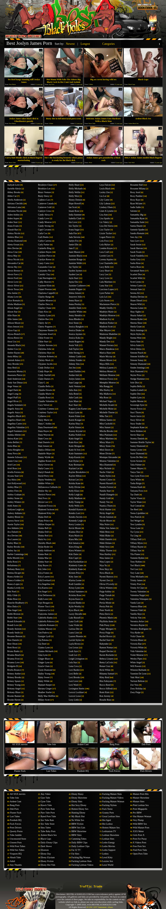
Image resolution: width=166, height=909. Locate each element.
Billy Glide (12, 595)
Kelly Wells (74, 506)
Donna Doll (43, 532)
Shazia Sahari (136, 315)
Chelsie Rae (43, 319)
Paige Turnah (105, 595)
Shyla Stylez (136, 334)
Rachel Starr (105, 640)
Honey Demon (75, 200)
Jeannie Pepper (75, 289)
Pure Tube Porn (48, 812)
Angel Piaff (12, 397)
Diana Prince (44, 520)
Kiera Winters (75, 550)
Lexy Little (74, 700)
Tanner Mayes (136, 468)
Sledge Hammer (137, 379)
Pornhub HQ (83, 770)
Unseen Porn (16, 842)
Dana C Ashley (45, 423)
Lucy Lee (104, 274)
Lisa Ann (104, 215)
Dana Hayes (43, 431)
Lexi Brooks (74, 677)
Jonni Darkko (75, 371)
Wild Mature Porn (141, 827)
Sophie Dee (135, 394)
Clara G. (42, 382)
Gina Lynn (43, 655)
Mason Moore (106, 360)
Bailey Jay (12, 550)
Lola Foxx (104, 241)
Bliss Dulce (12, 606)
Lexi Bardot (74, 670)
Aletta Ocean (13, 244)
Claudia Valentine (46, 401)
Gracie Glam (44, 666)
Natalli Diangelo (107, 494)
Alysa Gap (12, 330)
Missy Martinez (107, 438)
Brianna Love (13, 662)
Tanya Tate (135, 472)
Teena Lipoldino (137, 513)
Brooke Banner (14, 696)
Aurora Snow (13, 520)
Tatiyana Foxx (136, 491)
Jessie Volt (73, 345)
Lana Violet (74, 625)
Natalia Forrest (106, 487)
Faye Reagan (44, 603)
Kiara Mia (73, 539)
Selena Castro (136, 285)
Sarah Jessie (135, 244)
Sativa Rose (135, 267)
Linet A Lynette (107, 211)
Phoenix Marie (106, 617)
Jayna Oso (73, 282)
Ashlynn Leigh (14, 509)
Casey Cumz (44, 263)
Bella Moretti (13, 558)
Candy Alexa (44, 215)
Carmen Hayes (44, 252)
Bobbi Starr (12, 617)
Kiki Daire (73, 554)
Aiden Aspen (13, 218)
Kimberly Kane (76, 569)
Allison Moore (14, 323)
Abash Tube (15, 857)
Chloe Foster (44, 338)
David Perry (43, 476)
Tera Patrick (135, 517)
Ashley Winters (14, 502)
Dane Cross (43, 438)
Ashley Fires (13, 491)
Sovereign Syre (137, 405)
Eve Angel (43, 591)
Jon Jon (72, 367)
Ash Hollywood (14, 483)
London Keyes (106, 248)
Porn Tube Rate (48, 809)
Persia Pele (105, 606)
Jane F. (72, 248)
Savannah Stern (137, 270)
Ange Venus (12, 386)
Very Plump (138, 820)
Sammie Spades (137, 229)
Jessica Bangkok (76, 326)
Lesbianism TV (109, 831)
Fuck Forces (114, 770)
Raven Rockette (107, 655)
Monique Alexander (109, 457)
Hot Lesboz (107, 824)
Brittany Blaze (13, 692)
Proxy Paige (105, 632)
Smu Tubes (46, 827)
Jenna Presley (75, 304)
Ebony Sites (76, 801)
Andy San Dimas (15, 382)
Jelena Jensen (75, 293)
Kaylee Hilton (75, 476)
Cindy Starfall (44, 375)
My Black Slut (78, 816)
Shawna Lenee (137, 308)
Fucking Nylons (109, 805)
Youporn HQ (16, 854)
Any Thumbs (16, 865)
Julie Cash (73, 397)
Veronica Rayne (137, 625)
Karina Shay (74, 423)
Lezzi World (107, 865)
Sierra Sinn (135, 341)
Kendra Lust (74, 513)
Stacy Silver (135, 420)
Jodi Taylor (74, 349)
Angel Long (12, 394)
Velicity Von (135, 617)
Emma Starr (43, 562)
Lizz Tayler (105, 229)
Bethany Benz (13, 569)
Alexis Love (12, 282)
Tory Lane (135, 573)
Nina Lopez (105, 562)
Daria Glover (44, 465)
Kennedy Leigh (76, 520)
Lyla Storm (105, 300)
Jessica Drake (75, 330)
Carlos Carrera (44, 241)
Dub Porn (146, 743)
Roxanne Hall (136, 185)
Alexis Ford (12, 278)
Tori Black (135, 565)
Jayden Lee (74, 274)
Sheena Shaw (136, 323)
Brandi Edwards (14, 621)
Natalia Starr (105, 491)
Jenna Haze (74, 300)
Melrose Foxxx (106, 379)
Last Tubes (51, 770)
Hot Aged (106, 820)
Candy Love (43, 218)
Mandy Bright (106, 338)
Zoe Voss (134, 685)
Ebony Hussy (77, 794)
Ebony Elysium (48, 857)
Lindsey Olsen (106, 207)
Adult (12, 861)
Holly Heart (74, 185)
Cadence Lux (44, 200)
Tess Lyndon (136, 524)
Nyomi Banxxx (106, 576)
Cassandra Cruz (45, 267)
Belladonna (12, 565)
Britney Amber (14, 673)
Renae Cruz (105, 666)
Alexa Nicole (13, 259)
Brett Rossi (12, 647)
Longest (85, 43)
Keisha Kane (74, 483)
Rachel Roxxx (106, 636)
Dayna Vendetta (45, 479)
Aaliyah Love (13, 185)
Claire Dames (44, 379)
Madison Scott (106, 326)
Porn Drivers (146, 770)
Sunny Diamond (137, 446)
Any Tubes (45, 794)
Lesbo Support (108, 850)
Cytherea (42, 416)
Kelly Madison (75, 498)
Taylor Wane (136, 502)
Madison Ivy (105, 319)
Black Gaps (46, 839)
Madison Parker (107, 323)
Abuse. (110, 907)
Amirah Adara (13, 360)
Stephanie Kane (137, 427)
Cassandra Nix (44, 270)
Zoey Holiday (136, 688)
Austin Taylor (13, 524)
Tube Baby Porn (48, 831)
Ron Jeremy (105, 696)
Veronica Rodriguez (139, 629)
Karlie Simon (75, 427)
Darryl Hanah (44, 472)
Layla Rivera (75, 644)
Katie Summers (76, 453)
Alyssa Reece (13, 338)
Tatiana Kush (136, 487)
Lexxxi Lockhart (76, 692)
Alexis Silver (13, 285)
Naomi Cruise (106, 479)
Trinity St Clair (137, 588)
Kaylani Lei (74, 468)
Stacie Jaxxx (136, 416)
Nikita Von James (107, 528)
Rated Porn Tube (48, 816)
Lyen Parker (105, 293)
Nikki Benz (105, 532)
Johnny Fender (75, 360)
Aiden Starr (12, 222)
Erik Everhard (44, 580)
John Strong (74, 353)
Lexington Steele (76, 688)
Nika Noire (105, 524)
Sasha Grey (135, 259)
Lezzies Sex (107, 861)
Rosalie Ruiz (105, 700)
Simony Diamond (138, 364)
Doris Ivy (42, 539)
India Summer (75, 215)
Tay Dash (134, 494)
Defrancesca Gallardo (48, 487)
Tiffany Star (135, 550)
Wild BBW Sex (140, 824)
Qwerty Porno (16, 831)
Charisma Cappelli (46, 293)
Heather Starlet (45, 692)
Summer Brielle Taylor (140, 442)
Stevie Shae (135, 435)
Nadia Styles (105, 476)
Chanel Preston (45, 289)
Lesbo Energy (108, 842)
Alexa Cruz (12, 252)
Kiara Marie (74, 535)
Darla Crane (43, 468)
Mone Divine (105, 453)
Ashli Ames (12, 506)
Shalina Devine (137, 297)
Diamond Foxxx (45, 506)
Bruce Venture (44, 192)
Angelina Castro (14, 423)
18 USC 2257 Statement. (96, 907)
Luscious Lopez (107, 289)
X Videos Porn (139, 842)
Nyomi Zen (105, 580)
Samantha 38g (136, 215)
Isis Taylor (73, 226)
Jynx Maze (74, 401)
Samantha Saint (137, 222)
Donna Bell (43, 528)
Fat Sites (75, 854)
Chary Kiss (43, 312)
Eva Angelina (44, 584)
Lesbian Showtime (110, 835)
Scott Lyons (135, 282)
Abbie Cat (12, 196)
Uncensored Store (18, 839)
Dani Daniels (44, 442)
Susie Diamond (137, 453)
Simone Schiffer (137, 356)
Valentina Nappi (137, 595)
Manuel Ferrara (107, 345)
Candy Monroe (45, 222)
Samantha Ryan (137, 218)
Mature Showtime (141, 798)
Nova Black (105, 573)
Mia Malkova (106, 394)
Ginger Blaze (44, 659)
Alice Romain (13, 300)
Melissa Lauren (107, 367)
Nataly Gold (105, 498)
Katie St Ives (74, 450)
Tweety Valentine (138, 591)
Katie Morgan (75, 446)
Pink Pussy (105, 625)
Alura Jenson (13, 326)
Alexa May (12, 256)
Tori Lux (134, 569)
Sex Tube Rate (47, 820)
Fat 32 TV (76, 850)
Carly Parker (44, 244)
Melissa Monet (106, 371)
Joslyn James (75, 379)
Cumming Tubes (78, 839)
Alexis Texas (13, 289)
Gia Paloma (43, 640)
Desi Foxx (42, 498)
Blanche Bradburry (16, 603)
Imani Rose (74, 211)
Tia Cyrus (134, 532)
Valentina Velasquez (139, 599)
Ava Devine (12, 535)
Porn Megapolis (140, 809)
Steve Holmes (136, 431)
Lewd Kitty (107, 857)
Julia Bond (73, 394)
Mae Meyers (105, 330)
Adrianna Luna (14, 207)
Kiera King (74, 547)
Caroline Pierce (45, 256)
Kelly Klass (74, 491)
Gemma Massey (45, 629)
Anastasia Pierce (14, 375)
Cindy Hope (43, 371)
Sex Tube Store (48, 824)
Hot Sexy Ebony (78, 805)
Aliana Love (13, 297)
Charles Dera (44, 304)
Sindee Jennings (137, 367)
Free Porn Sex (139, 846)
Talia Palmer (136, 465)
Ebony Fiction (47, 861)
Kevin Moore (75, 528)
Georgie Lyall (44, 636)
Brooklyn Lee (44, 188)
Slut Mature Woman (142, 816)
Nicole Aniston (106, 517)
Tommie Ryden (137, 558)
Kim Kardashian (76, 562)
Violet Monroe (137, 655)
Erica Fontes (43, 573)
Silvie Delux (136, 349)
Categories (108, 43)
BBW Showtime (78, 831)
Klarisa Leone (75, 580)
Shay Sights (135, 312)
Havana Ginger (45, 688)
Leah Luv (73, 655)
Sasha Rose (135, 263)
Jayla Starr (73, 278)
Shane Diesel (136, 300)
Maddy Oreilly (106, 308)
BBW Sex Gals (78, 827)
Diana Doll (43, 517)
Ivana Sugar (74, 229)
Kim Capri (73, 558)
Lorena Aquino (106, 259)
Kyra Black (74, 610)
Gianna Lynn (44, 647)
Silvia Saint (135, 345)
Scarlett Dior (136, 274)
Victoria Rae (136, 644)
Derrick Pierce (44, 494)
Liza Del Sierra (106, 226)
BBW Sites (76, 835)
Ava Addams (13, 528)
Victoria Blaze (136, 640)
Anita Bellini (13, 442)
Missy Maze (105, 442)
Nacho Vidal (105, 472)
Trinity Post (135, 584)
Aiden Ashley (13, 215)
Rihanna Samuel (107, 673)
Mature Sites (138, 801)
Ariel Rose (12, 468)
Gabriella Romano (46, 625)
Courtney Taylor (45, 412)
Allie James (12, 319)
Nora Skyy (104, 569)
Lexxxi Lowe (75, 696)
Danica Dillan (44, 450)
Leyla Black (105, 188)
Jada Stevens (74, 237)
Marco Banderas (107, 349)
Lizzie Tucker (106, 233)
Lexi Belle (73, 673)
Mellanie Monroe (107, 375)
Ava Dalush (12, 532)
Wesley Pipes (136, 659)
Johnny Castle (75, 356)
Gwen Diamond (45, 670)
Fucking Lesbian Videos (82, 865)
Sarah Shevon (136, 248)
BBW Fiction (77, 824)
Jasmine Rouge (76, 259)
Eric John (42, 569)
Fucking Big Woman (80, 857)
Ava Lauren (12, 539)
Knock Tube (46, 805)
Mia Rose (104, 397)
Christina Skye (44, 353)
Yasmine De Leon (138, 673)
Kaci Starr (73, 405)
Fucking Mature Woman (113, 801)
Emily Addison (45, 550)
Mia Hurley (105, 390)
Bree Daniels (13, 640)
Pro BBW (137, 812)
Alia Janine (12, 293)
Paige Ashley (105, 591)
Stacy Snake (135, 423)
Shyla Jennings (137, 330)
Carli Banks (43, 237)
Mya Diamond (106, 465)
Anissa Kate (12, 438)
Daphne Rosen (44, 461)
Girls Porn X (138, 835)
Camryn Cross (44, 211)
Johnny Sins (74, 364)
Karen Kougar (75, 420)
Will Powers (135, 666)
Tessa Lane (135, 528)
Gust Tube (45, 798)
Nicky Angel (105, 513)
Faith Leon (43, 599)
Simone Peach (136, 353)
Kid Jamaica (74, 543)
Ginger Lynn (44, 662)
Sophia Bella (136, 386)
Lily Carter (105, 200)
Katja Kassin (74, 457)
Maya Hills (105, 364)
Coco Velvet (43, 405)
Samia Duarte (136, 226)
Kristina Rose (75, 595)
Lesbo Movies (108, 846)
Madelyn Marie (107, 312)
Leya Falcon (105, 185)
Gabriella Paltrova (46, 621)
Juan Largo (74, 382)
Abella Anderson (14, 200)
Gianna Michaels (45, 651)
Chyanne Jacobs (45, 364)
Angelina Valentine (16, 427)
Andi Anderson (14, 379)
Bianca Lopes (13, 584)
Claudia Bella (44, 386)
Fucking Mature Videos (112, 798)
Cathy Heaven (44, 282)
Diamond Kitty (45, 513)
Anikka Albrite (14, 435)
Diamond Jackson (46, 509)
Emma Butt (43, 554)
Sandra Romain (137, 233)
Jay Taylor (73, 267)
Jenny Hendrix (75, 315)
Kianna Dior (74, 532)
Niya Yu (103, 565)
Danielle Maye (44, 453)
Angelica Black (14, 416)
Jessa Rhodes (75, 319)
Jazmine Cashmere (77, 285)
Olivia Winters (106, 588)
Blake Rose (12, 599)
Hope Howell (75, 203)
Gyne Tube (46, 801)
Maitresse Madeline (108, 334)
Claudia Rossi (44, 397)
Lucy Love (104, 278)
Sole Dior (134, 382)
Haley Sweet (44, 677)
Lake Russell (75, 617)
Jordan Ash (74, 375)
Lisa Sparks (105, 218)
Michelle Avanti (107, 405)
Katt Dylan (74, 461)
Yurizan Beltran (137, 681)
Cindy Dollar (44, 367)
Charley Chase (44, 308)
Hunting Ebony (78, 812)
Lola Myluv (105, 244)
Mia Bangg (105, 386)
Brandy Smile (13, 632)
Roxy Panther (136, 196)
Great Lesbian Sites (111, 816)
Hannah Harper (45, 685)
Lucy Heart (105, 270)
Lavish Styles (75, 640)
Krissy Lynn (74, 588)
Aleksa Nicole (13, 233)
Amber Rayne (13, 353)
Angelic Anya (13, 409)
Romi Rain (104, 692)
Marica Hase (105, 353)
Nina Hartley (105, 554)
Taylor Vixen (136, 498)
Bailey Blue (12, 543)
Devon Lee (43, 502)
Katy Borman (75, 465)
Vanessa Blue (136, 606)
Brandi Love (13, 625)
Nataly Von (105, 502)
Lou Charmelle (106, 263)
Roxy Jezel (135, 192)
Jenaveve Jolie (75, 297)
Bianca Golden (14, 580)
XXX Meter (138, 831)
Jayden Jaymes (75, 270)
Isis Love (73, 222)
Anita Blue (12, 446)
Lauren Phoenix (76, 636)
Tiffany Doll (136, 539)
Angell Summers (15, 431)
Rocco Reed (105, 685)
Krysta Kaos (74, 599)
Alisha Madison (14, 304)
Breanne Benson (14, 636)
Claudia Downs (45, 390)
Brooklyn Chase (45, 185)
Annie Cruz (12, 461)
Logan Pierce (105, 237)
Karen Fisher (75, 416)
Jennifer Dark (75, 308)
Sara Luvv (135, 241)
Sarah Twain (136, 252)
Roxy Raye (135, 200)
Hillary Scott (44, 700)
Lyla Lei (103, 297)
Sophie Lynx (136, 397)
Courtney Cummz (46, 409)
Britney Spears (14, 681)
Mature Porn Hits (141, 794)
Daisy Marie (43, 420)
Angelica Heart (14, 420)
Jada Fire (73, 233)
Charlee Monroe (45, 300)
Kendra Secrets (76, 517)
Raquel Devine (106, 651)
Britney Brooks (14, 677)
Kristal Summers (76, 591)
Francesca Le (44, 610)
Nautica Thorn (106, 506)
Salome (133, 211)
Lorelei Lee (105, 256)
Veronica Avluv (137, 621)
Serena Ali (135, 293)
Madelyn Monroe (107, 315)
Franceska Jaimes (46, 614)
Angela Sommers (15, 405)
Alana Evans (13, 226)
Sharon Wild (136, 304)
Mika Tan (104, 416)
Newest (70, 43)
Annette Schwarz (15, 457)
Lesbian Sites (108, 839)
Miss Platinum (106, 435)
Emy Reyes (43, 565)
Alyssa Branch (14, 334)
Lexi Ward (73, 685)
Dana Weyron (44, 435)
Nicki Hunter (105, 509)
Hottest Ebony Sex (79, 809)
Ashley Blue (13, 487)
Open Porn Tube (140, 854)
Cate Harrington (45, 278)
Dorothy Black (44, 543)
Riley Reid (104, 677)
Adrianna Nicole (14, 211)
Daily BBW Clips (79, 842)
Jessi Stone (74, 323)
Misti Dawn (105, 450)
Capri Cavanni (44, 229)
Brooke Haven (13, 700)
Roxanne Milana (137, 188)
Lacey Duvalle (75, 614)
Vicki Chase (135, 636)
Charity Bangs (44, 297)
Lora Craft (104, 252)
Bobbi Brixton (13, 614)
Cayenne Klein (45, 285)
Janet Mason (74, 252)
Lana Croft (74, 621)
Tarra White (135, 479)
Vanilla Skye (136, 614)
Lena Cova (74, 666)
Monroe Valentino (108, 461)
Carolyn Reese (44, 259)
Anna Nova (12, 453)
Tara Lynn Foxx (137, 476)
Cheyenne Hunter (46, 330)
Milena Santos (106, 420)
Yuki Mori (135, 677)
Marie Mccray (106, 356)
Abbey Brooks (13, 192)
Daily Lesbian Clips (80, 846)
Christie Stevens (45, 345)
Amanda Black (14, 345)
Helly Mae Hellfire (46, 696)
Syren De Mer (136, 457)
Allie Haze (12, 315)
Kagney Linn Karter (78, 409)
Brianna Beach (14, 655)
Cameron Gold (44, 207)
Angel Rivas (13, 401)
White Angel (136, 662)
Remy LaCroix (106, 662)
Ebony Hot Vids (48, 865)
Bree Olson (12, 644)
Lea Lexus (73, 647)
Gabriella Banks (45, 617)
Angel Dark (12, 390)
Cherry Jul (43, 323)
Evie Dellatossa (45, 595)
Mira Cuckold (106, 423)
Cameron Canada (46, 203)
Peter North (105, 610)
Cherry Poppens (45, 326)
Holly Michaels (76, 188)
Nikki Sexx (105, 547)
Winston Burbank (138, 670)
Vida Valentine (137, 651)
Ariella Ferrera (14, 472)
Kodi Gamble (75, 584)
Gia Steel (42, 644)
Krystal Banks (75, 603)
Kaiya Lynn (74, 412)
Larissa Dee (74, 629)
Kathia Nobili (75, 435)
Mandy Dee (105, 341)
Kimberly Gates (76, 565)
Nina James (105, 558)
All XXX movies (20, 743)
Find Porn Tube (140, 850)
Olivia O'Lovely (107, 584)
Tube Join (51, 743)
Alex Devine (13, 248)
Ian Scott (73, 207)
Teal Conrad (135, 506)
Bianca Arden (13, 576)
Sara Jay (134, 237)
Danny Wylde (44, 457)
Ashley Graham (14, 494)
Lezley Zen (105, 192)
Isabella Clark (75, 218)
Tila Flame (135, 554)
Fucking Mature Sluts (112, 794)
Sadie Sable (135, 207)
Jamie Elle (73, 244)
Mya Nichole (105, 468)
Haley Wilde (43, 681)
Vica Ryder (135, 632)
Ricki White (105, 670)
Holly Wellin (74, 192)
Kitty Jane (73, 576)
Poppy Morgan (106, 629)
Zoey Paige (135, 692)
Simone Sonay (136, 360)
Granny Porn (108, 812)
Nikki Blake (105, 535)
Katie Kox (73, 442)
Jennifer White (75, 312)
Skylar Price (135, 375)
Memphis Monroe (108, 382)
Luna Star (104, 285)
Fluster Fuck (20, 770)
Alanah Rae (12, 229)
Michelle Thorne (107, 412)
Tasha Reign (135, 483)
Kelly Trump (74, 502)
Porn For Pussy (140, 839)
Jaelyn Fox (74, 241)
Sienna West (135, 338)
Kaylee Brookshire (77, 472)
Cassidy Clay (44, 274)
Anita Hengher (14, 450)
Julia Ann (73, 390)
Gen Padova (43, 632)
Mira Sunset (105, 427)
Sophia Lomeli (137, 390)
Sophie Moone (137, 401)
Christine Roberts (46, 356)
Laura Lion (74, 632)
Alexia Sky (12, 267)
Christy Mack (44, 360)
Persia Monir (105, 603)
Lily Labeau (105, 203)
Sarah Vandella (137, 256)
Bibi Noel (11, 591)
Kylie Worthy (75, 606)
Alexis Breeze (13, 270)
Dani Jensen (43, 446)
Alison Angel (13, 308)
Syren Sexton (136, 461)
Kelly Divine (75, 487)
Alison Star (12, 312)
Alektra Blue (13, 237)
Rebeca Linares (107, 659)
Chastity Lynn (44, 315)
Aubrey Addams (14, 513)
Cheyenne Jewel (45, 334)
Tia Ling (134, 535)
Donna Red (43, 535)
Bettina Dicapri (14, 573)
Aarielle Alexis (14, 188)
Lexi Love (73, 681)
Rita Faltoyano (106, 681)
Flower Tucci (44, 606)
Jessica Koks (74, 338)
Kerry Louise (75, 524)
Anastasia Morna (15, 371)
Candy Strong (44, 226)
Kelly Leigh (74, 494)
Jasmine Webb (75, 263)
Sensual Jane (136, 289)
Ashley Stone (13, 498)
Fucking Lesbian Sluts (81, 861)
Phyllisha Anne (106, 621)
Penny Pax (104, 599)
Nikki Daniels (106, 539)
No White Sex (77, 820)
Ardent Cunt (83, 743)
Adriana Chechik (15, 203)
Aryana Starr (13, 476)
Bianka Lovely (14, 588)
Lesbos (105, 854)
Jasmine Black (75, 256)
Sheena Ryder (136, 319)
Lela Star (73, 662)
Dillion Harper (44, 524)
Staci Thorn (135, 412)
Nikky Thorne (106, 550)
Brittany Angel (14, 688)
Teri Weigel (135, 520)
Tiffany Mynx (136, 543)
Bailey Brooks (13, 547)
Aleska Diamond (14, 241)
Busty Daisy (43, 196)
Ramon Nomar (106, 647)
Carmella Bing (44, 248)
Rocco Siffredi (106, 688)
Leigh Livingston (76, 659)
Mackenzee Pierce (108, 304)
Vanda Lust (135, 603)
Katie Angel (74, 438)
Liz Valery (104, 222)
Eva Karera (43, 588)
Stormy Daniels (137, 438)
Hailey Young (44, 673)
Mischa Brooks (106, 431)
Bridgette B (12, 666)
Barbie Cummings (15, 554)
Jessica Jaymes (75, 334)
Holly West (74, 196)
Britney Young (14, 685)
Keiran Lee (74, 479)
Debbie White (44, 483)
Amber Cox (12, 349)
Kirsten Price (75, 573)
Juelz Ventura (75, 386)
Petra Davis (105, 614)
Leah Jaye (73, 651)
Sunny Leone (136, 450)
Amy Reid (12, 367)
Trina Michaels (137, 576)
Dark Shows (46, 846)
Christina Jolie (44, 349)
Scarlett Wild (136, 278)
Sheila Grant (136, 326)
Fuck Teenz (107, 809)
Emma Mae (43, 558)
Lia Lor (103, 196)
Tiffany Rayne (136, 547)
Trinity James (136, 580)
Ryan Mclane (136, 203)
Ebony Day (46, 854)
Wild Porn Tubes (17, 846)
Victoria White (137, 647)
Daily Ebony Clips (49, 842)
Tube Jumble (16, 835)
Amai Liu (11, 341)
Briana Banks (13, 651)
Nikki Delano (106, 543)
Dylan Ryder (44, 547)
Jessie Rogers (75, 341)
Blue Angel (12, 610)
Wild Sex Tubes (17, 850)
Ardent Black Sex (49, 835)
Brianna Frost (13, 659)
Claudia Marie (44, 394)
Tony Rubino (136, 562)
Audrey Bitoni (13, 517)
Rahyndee (104, 644)
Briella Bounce (14, 670)
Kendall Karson (76, 509)
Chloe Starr (43, 341)
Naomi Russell (106, 483)
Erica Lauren (44, 576)
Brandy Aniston (14, 629)
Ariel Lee (11, 465)
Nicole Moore (106, 520)
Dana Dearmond (45, 427)
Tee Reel (134, 509)
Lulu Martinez (106, 282)
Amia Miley (12, 356)
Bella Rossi (12, 562)
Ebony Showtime (79, 798)
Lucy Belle (105, 267)
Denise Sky (43, 491)
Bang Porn (114, 743)
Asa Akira (11, 479)
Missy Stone (105, 446)
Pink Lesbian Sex (141, 805)
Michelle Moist (106, 409)
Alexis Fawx (13, 274)
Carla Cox (42, 233)
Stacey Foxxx (136, 409)
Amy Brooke (13, 364)
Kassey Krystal (76, 431)
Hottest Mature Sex (111, 827)
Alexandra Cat (13, 263)
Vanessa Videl (136, 610)
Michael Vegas (106, 401)
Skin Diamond (136, 371)
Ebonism (45, 850)
